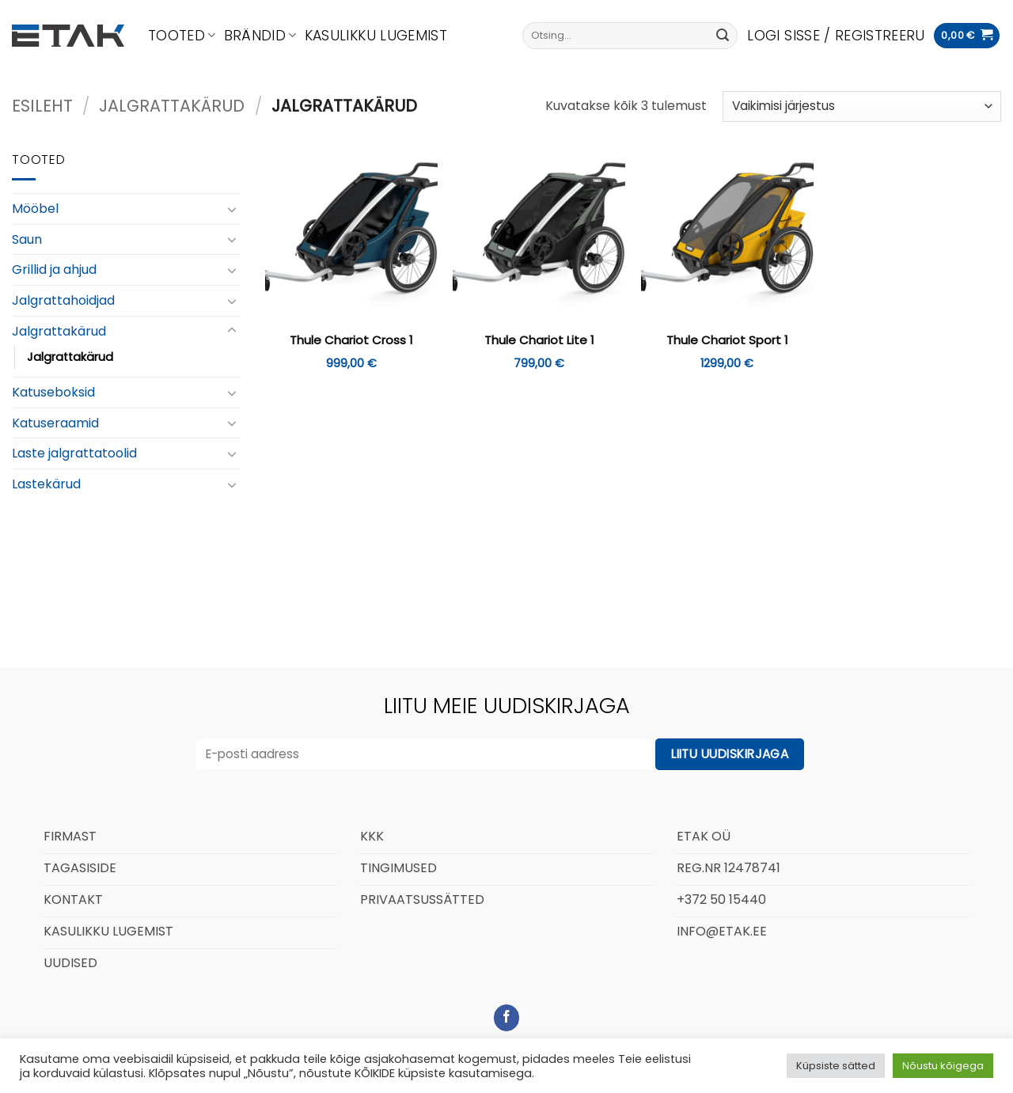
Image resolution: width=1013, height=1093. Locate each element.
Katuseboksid (53, 392)
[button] (835, 35)
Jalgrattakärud (172, 105)
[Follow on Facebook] (507, 1017)
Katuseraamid (55, 423)
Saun (27, 239)
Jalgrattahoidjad (63, 300)
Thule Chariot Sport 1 (727, 340)
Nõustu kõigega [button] (943, 1065)
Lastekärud (46, 484)
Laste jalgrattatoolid (74, 453)
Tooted (182, 35)
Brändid (260, 35)
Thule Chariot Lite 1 (539, 340)
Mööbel (35, 208)
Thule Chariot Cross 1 (351, 340)
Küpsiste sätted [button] (835, 1065)
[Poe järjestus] (862, 106)
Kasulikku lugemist (376, 35)
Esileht (42, 105)
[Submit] (722, 35)
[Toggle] (231, 208)
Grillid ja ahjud (54, 269)
